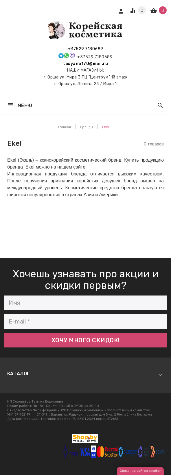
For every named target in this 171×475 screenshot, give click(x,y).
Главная (64, 127)
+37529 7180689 (85, 48)
